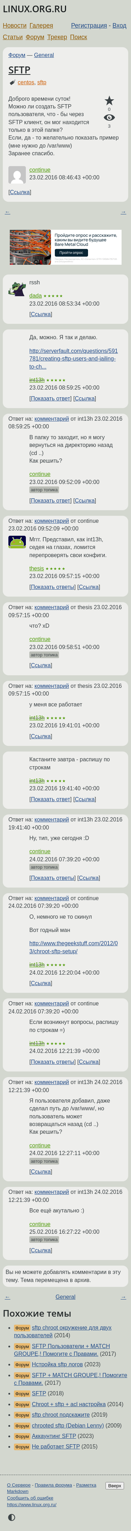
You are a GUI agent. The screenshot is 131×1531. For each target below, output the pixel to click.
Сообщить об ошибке (30, 1498)
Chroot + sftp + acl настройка (68, 1404)
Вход (119, 25)
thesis (36, 568)
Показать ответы (52, 587)
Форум (35, 37)
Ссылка (20, 192)
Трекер (57, 37)
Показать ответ (50, 398)
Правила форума (53, 1485)
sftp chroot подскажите (61, 1415)
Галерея (41, 25)
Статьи (13, 37)
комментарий (52, 419)
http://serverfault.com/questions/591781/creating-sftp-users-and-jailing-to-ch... (73, 359)
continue (40, 170)
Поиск (78, 37)
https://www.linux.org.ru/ (31, 1504)
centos (26, 82)
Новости (15, 25)
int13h (37, 380)
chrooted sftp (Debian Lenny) (68, 1426)
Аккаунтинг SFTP (54, 1436)
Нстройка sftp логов (57, 1364)
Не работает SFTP (56, 1447)
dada (35, 296)
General (44, 55)
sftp (41, 82)
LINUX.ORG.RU (35, 9)
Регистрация (89, 25)
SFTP (19, 69)
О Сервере (19, 1485)
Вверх (114, 1485)
